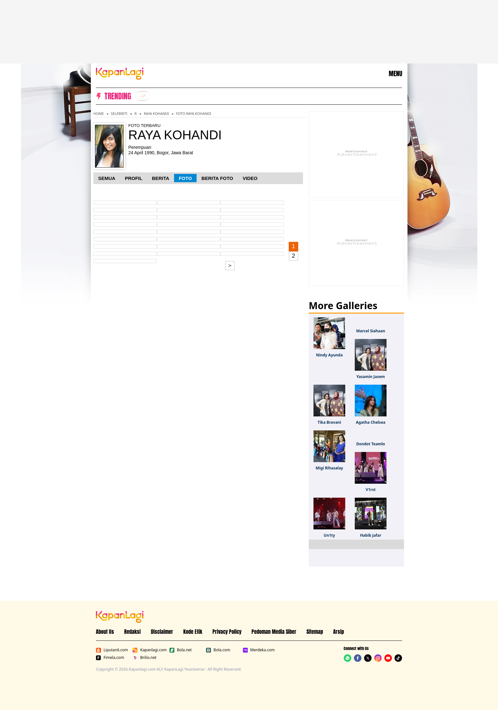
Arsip (338, 631)
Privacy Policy (226, 631)
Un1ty (329, 535)
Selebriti (119, 113)
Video (250, 178)
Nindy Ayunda (329, 355)
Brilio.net (144, 657)
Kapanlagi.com (149, 650)
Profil (133, 178)
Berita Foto (217, 178)
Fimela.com (110, 657)
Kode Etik (192, 631)
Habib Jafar (370, 535)
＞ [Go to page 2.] (230, 265)
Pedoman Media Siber (274, 631)
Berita (160, 178)
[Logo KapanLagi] (120, 73)
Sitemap (314, 631)
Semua (106, 178)
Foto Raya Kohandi (193, 113)
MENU (395, 73)
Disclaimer (162, 631)
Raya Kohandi (156, 113)
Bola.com (218, 650)
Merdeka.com (259, 650)
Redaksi (132, 631)
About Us (105, 631)
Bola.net (180, 650)
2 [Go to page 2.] (293, 256)
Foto (185, 178)
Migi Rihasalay (329, 468)
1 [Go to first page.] (293, 246)
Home (98, 113)
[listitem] (142, 96)
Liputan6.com (112, 650)
